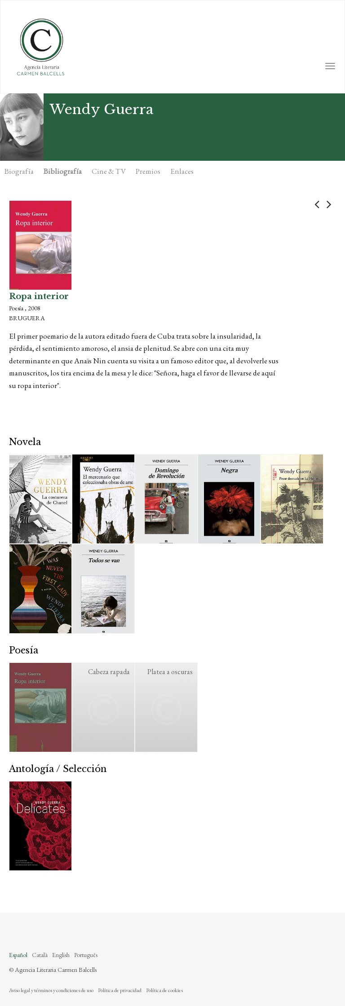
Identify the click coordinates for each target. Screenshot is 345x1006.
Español (18, 955)
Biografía (19, 171)
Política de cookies (164, 990)
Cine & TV (109, 171)
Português (85, 955)
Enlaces (182, 171)
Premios (148, 171)
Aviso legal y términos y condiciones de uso (51, 990)
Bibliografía (63, 171)
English (61, 955)
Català (40, 955)
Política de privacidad (120, 990)
